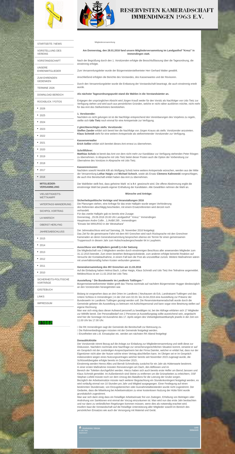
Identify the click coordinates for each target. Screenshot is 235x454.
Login (196, 427)
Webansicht (194, 430)
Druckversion (86, 428)
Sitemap (97, 428)
